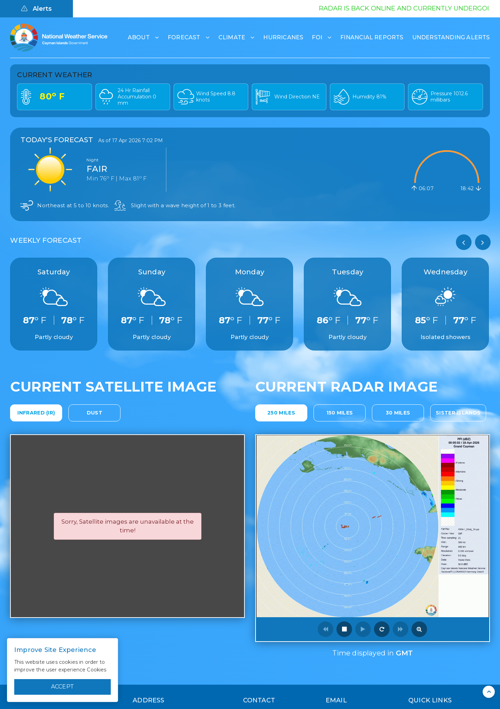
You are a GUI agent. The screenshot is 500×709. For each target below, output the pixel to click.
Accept (62, 686)
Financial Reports (371, 37)
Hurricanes (283, 37)
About (139, 37)
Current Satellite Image (113, 386)
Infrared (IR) (36, 413)
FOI (317, 37)
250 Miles (281, 413)
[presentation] (464, 242)
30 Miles (398, 413)
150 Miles (339, 413)
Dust (94, 413)
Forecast (184, 37)
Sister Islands (458, 413)
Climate (231, 37)
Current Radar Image (346, 386)
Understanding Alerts (451, 37)
